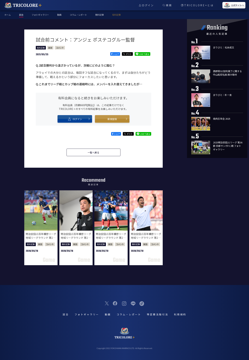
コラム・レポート (78, 14)
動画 (59, 14)
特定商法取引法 (157, 314)
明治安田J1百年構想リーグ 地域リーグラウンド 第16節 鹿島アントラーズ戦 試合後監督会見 (146, 239)
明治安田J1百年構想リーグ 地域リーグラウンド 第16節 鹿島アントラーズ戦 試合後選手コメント (111, 239)
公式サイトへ (234, 5)
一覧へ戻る (93, 152)
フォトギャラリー (40, 14)
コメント (60, 47)
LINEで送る (142, 54)
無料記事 (99, 14)
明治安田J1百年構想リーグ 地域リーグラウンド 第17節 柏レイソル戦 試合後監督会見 (76, 239)
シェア (115, 54)
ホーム (7, 14)
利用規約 (180, 314)
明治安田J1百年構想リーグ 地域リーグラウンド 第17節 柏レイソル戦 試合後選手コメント (41, 239)
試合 (50, 47)
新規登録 (112, 119)
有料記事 (116, 14)
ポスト (127, 54)
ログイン (75, 119)
